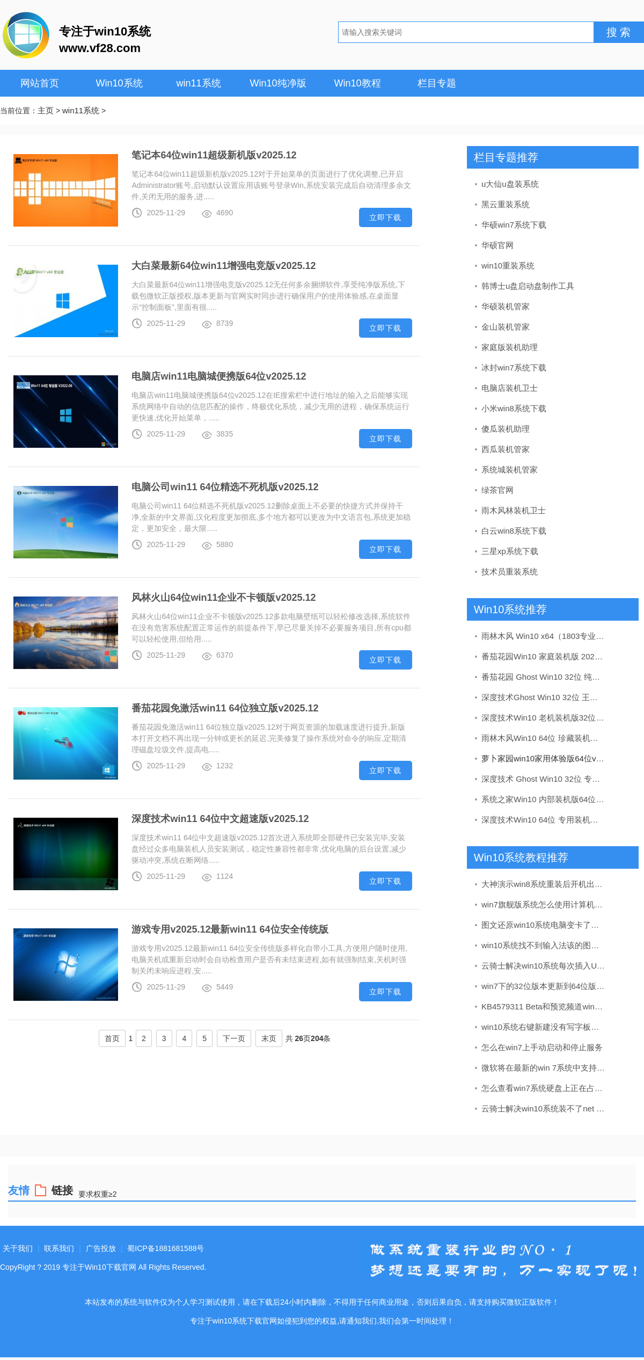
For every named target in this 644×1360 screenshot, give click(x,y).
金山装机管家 (505, 326)
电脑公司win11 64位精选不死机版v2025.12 (224, 487)
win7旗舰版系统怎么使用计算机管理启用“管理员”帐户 (543, 904)
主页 (46, 110)
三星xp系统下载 (509, 551)
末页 (268, 1038)
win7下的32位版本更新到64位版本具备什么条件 (543, 986)
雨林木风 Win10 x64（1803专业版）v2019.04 (543, 636)
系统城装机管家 (509, 469)
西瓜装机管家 (505, 449)
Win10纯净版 (278, 83)
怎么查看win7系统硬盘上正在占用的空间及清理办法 (543, 1088)
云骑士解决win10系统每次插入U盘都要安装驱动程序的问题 (543, 965)
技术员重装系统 (509, 571)
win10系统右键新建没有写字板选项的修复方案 (543, 1026)
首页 (112, 1038)
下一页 (234, 1038)
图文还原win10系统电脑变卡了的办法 (543, 924)
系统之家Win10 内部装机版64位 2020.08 (543, 799)
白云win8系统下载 (513, 530)
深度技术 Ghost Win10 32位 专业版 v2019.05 (543, 778)
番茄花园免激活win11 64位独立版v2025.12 (224, 708)
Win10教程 (357, 83)
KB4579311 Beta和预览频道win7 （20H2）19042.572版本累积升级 (543, 1006)
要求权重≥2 (97, 1194)
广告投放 (101, 1248)
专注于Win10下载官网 (99, 1267)
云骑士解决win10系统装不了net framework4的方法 (543, 1108)
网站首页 (39, 83)
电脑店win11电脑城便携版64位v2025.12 (218, 376)
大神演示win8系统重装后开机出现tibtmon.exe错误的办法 (543, 884)
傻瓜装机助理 (505, 428)
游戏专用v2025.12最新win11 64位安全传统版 (229, 929)
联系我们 (59, 1248)
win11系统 (198, 83)
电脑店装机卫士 (509, 387)
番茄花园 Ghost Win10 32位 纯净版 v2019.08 (543, 676)
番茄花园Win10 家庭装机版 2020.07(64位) (543, 656)
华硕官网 (497, 245)
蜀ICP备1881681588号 (165, 1248)
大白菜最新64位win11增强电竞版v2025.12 (223, 265)
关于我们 (18, 1248)
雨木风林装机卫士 (513, 510)
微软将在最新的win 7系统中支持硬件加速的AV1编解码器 (543, 1067)
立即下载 (385, 217)
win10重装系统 (508, 265)
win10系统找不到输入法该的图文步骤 (543, 945)
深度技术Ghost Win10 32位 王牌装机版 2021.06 (543, 697)
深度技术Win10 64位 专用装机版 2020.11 (543, 819)
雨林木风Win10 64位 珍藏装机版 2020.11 (543, 738)
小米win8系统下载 (513, 408)
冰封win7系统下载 (513, 367)
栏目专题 (437, 83)
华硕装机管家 (505, 306)
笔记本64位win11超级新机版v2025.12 (213, 155)
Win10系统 (119, 83)
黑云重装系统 (505, 204)
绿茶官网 (497, 489)
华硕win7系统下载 (513, 224)
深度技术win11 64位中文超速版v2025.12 (220, 818)
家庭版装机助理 (509, 347)
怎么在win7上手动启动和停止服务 (542, 1047)
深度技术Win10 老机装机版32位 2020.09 (543, 717)
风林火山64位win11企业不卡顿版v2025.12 (223, 597)
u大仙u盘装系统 (510, 183)
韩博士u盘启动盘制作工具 (527, 285)
